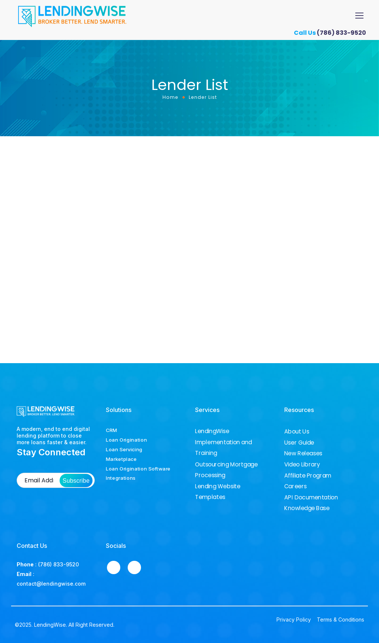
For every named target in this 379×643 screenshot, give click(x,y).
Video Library (302, 465)
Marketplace (121, 459)
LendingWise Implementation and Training (223, 442)
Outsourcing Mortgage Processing (226, 469)
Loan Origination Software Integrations (138, 473)
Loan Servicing (124, 449)
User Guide (299, 443)
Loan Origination (126, 440)
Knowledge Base (307, 508)
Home (170, 97)
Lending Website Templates (218, 491)
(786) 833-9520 (344, 33)
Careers (295, 486)
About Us (296, 432)
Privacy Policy (293, 619)
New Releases (303, 453)
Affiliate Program (307, 476)
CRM (111, 430)
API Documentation (311, 497)
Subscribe (76, 481)
